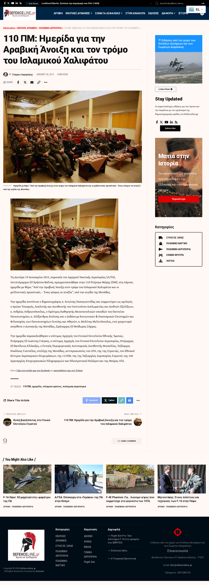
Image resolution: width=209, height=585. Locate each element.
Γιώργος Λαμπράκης (22, 74)
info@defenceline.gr (181, 569)
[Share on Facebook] (18, 82)
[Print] (129, 400)
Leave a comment (126, 441)
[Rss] (21, 3)
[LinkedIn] (17, 3)
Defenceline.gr (28, 572)
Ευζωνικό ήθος (119, 554)
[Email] (32, 82)
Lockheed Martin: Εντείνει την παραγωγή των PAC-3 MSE (70, 3)
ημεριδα (36, 386)
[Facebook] (4, 3)
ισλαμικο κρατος (52, 386)
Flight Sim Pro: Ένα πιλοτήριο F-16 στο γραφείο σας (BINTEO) (123, 543)
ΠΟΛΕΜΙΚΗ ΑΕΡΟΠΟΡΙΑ (22, 507)
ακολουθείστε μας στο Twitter (68, 370)
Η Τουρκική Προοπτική (123, 562)
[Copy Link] (39, 82)
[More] (46, 82)
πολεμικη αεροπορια (74, 386)
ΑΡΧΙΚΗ (6, 507)
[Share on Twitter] (25, 82)
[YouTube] (12, 3)
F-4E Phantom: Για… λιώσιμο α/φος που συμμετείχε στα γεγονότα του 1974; (127, 501)
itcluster (40, 575)
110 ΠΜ (27, 386)
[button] (150, 3)
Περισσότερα (178, 199)
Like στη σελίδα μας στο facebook (33, 370)
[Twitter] (8, 3)
